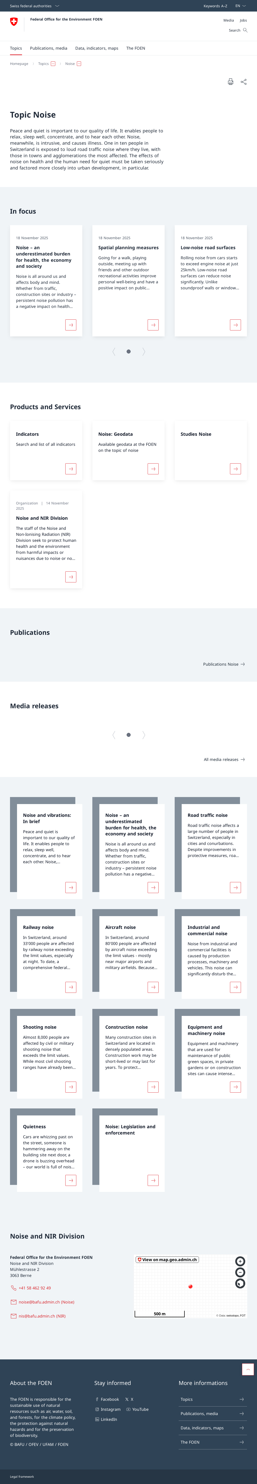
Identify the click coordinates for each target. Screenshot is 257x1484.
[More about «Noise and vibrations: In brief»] (70, 887)
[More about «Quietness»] (70, 1180)
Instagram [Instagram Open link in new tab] (107, 1409)
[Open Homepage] (56, 26)
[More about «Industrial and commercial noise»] (235, 987)
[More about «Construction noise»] (153, 1086)
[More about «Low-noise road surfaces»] (235, 324)
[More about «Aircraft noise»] (153, 987)
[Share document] (243, 82)
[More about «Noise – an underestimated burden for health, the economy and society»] (70, 324)
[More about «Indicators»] (70, 468)
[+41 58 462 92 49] (31, 1287)
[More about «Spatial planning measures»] (153, 324)
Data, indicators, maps (212, 1428)
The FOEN (212, 1442)
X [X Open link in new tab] (128, 1399)
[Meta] (235, 20)
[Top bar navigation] (214, 6)
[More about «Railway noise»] (70, 987)
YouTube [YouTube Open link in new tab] (137, 1409)
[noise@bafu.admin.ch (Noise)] (43, 1301)
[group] (46, 280)
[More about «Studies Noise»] (235, 468)
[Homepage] (19, 63)
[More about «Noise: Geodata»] (153, 468)
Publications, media (212, 1414)
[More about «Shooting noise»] (70, 1086)
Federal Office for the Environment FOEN (66, 19)
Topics (212, 1399)
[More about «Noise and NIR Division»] (70, 576)
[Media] (228, 20)
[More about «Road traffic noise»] (235, 887)
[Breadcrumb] (126, 63)
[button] (16, 48)
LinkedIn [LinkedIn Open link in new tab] (105, 1419)
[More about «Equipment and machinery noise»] (235, 1086)
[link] (46, 848)
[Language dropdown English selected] (239, 6)
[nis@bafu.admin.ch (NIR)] (39, 1316)
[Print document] (230, 81)
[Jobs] (243, 20)
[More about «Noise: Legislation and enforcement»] (153, 1180)
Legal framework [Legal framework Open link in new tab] (22, 1476)
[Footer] (128, 1476)
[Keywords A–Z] (214, 6)
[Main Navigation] (124, 48)
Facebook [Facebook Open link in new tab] (106, 1399)
